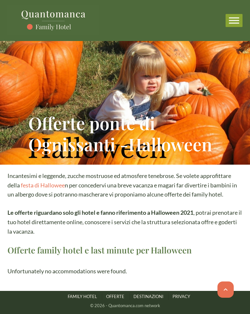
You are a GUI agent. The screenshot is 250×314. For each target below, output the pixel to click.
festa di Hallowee (43, 185)
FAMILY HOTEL (82, 296)
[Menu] (234, 20)
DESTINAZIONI (148, 296)
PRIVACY (181, 296)
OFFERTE (115, 296)
